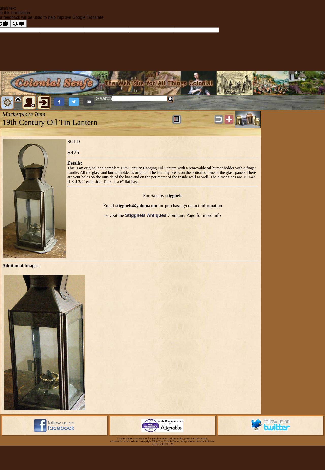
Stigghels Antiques (145, 215)
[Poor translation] (18, 23)
